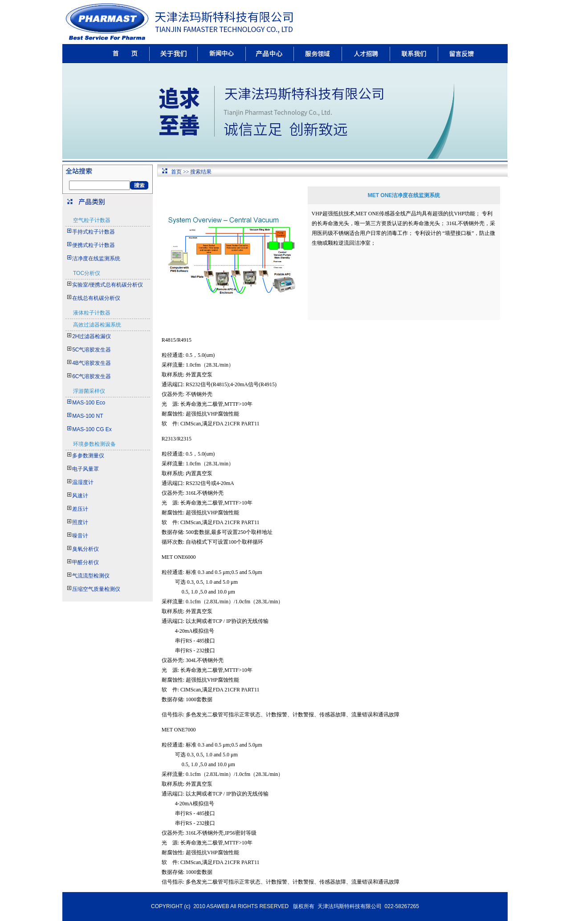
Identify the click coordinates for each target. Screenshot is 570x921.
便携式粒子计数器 (93, 245)
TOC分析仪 (86, 273)
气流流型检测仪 (91, 576)
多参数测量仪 (88, 455)
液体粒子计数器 (91, 313)
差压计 (80, 509)
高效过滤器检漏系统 (97, 325)
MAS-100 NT (87, 416)
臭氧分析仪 (85, 549)
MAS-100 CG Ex (92, 429)
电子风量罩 (85, 469)
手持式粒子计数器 (93, 232)
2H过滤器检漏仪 (91, 336)
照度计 (80, 522)
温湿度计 (83, 482)
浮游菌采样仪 (89, 391)
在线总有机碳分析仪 (96, 298)
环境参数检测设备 (94, 444)
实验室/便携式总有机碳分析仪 (107, 285)
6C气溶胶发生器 (91, 376)
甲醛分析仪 (85, 562)
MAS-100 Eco (88, 403)
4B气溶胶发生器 (91, 363)
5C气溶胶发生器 (91, 350)
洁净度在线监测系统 (96, 258)
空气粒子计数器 (91, 220)
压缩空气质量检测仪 (96, 589)
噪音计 (80, 536)
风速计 (80, 496)
